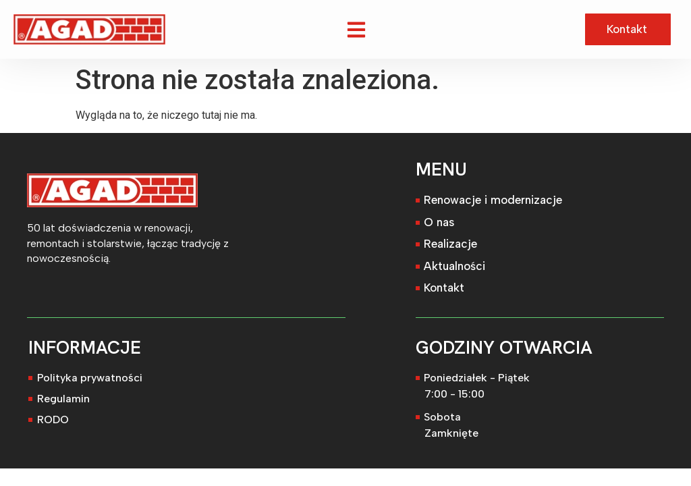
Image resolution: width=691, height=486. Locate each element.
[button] (356, 29)
